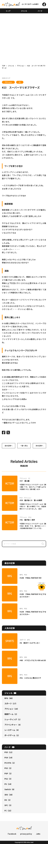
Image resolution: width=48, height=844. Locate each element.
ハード (40, 11)
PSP (8, 773)
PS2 (8, 778)
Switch (9, 789)
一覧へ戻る (24, 445)
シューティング (13, 719)
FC (20, 82)
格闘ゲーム (11, 714)
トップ (8, 11)
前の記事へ (8, 445)
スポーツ (10, 703)
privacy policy (26, 834)
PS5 (8, 752)
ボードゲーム (12, 735)
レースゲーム (12, 730)
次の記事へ (39, 445)
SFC (8, 805)
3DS (9, 794)
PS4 (8, 757)
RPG (9, 698)
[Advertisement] (24, 34)
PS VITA (10, 763)
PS (8, 784)
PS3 (8, 768)
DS (8, 800)
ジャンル (24, 11)
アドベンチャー (13, 724)
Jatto (38, 834)
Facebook (12, 834)
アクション (8, 82)
